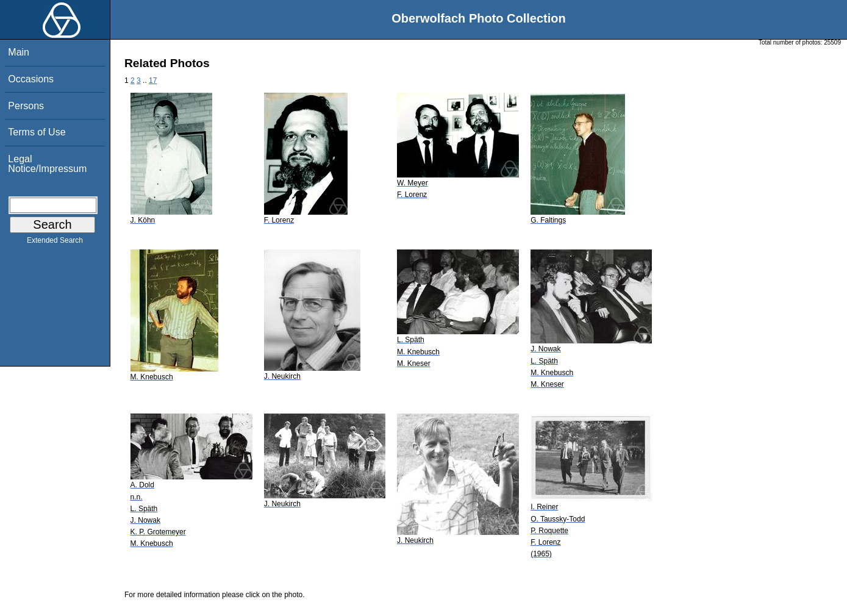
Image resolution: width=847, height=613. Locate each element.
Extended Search (55, 242)
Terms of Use (36, 132)
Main (18, 52)
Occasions (31, 79)
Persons (26, 106)
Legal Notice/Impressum (47, 164)
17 (153, 80)
